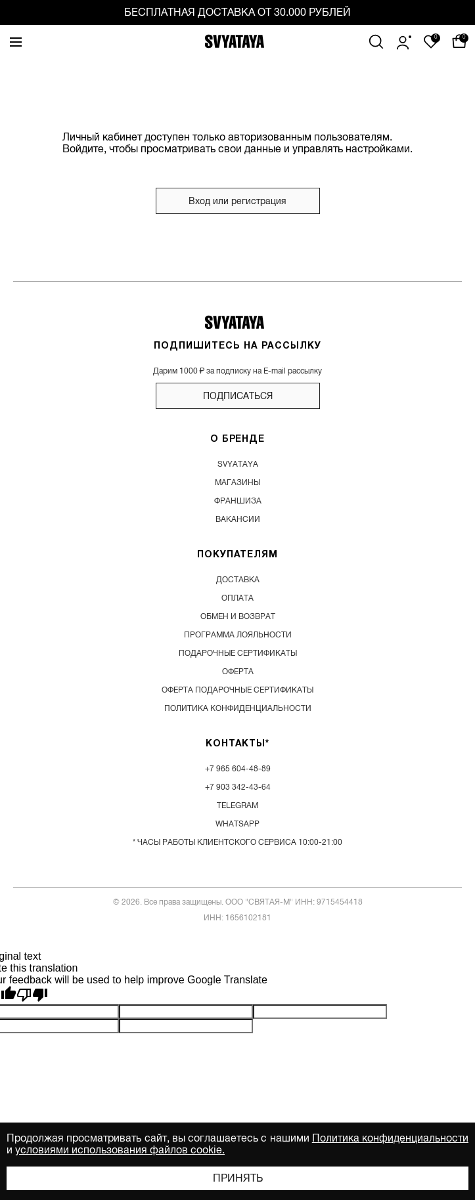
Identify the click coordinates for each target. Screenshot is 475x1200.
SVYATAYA (237, 464)
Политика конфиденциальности (390, 1138)
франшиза (237, 500)
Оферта (238, 671)
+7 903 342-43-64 (238, 787)
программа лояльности (238, 634)
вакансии (237, 519)
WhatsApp (237, 823)
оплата (237, 598)
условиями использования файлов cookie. (120, 1150)
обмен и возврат (237, 616)
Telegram (237, 805)
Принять (238, 1178)
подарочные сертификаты (238, 653)
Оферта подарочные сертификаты (237, 690)
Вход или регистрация (237, 201)
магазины (237, 482)
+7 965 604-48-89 (238, 768)
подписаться (238, 396)
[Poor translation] (32, 995)
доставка (238, 579)
